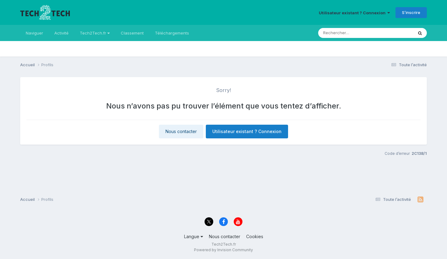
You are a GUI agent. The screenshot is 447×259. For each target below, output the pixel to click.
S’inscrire (411, 12)
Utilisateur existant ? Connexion (354, 12)
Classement (132, 32)
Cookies (254, 236)
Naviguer (34, 32)
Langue (193, 236)
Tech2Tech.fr (95, 32)
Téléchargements (172, 32)
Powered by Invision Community (223, 249)
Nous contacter (181, 131)
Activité (61, 32)
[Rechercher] (340, 33)
